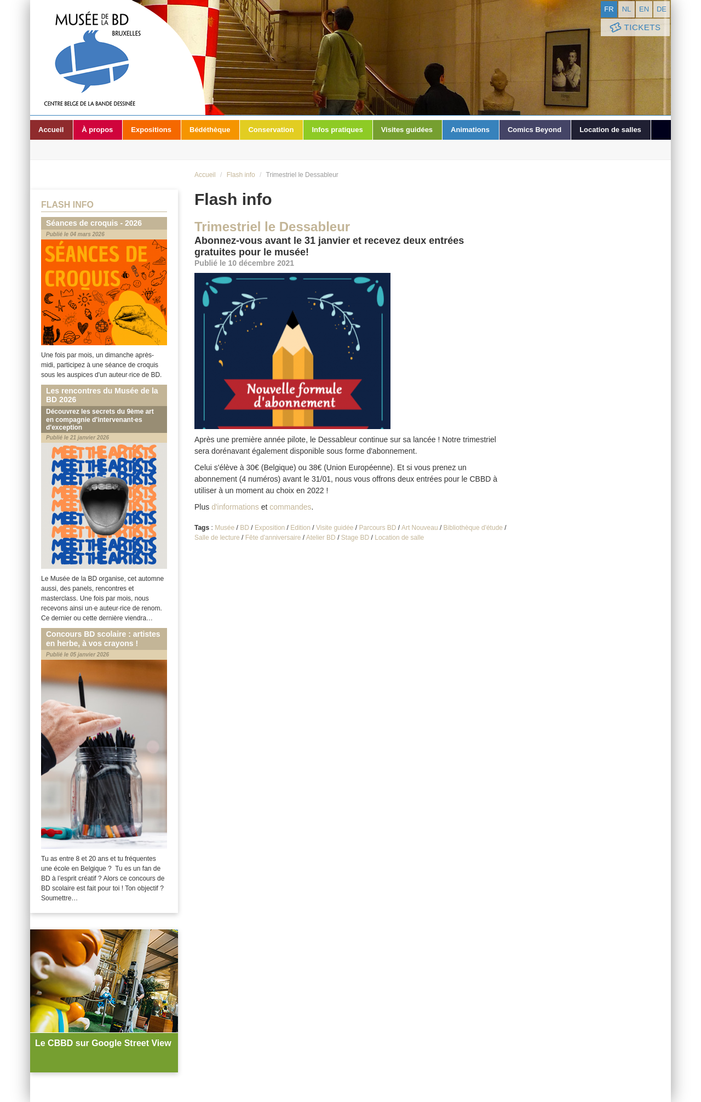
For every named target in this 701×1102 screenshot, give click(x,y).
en (644, 9)
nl (626, 9)
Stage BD (355, 537)
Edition (300, 528)
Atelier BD (321, 537)
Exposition (270, 528)
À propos (97, 129)
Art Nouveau (419, 528)
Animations (470, 129)
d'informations (235, 507)
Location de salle (399, 537)
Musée (224, 528)
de (661, 9)
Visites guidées (407, 129)
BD (244, 528)
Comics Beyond (534, 129)
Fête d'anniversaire (273, 537)
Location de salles (610, 129)
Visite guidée (335, 528)
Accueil (51, 129)
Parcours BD (378, 528)
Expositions (151, 129)
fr (608, 9)
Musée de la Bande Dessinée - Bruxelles (117, 57)
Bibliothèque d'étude (473, 528)
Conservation (271, 129)
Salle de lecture (217, 537)
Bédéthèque (209, 129)
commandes (290, 507)
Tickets (634, 27)
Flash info (241, 175)
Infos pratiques (337, 129)
